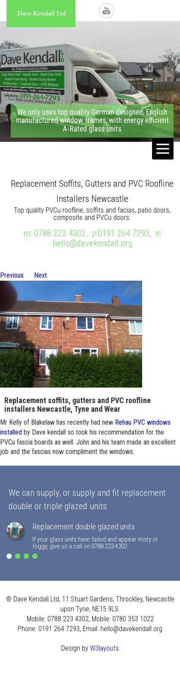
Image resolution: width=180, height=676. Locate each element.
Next (40, 275)
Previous (12, 275)
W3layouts (104, 648)
